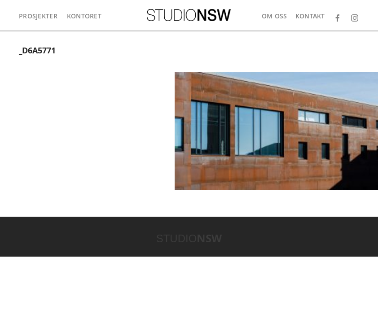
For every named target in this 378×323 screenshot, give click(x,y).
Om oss (274, 16)
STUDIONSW (189, 15)
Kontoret (84, 16)
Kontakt (310, 16)
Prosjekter (38, 16)
